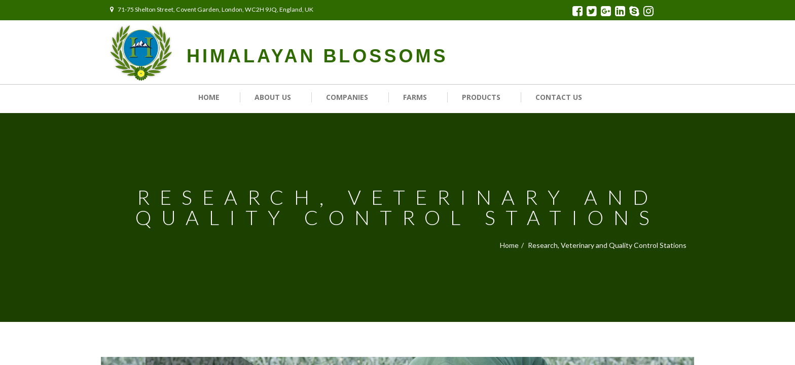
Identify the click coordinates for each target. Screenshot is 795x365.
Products (481, 97)
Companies (347, 97)
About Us (273, 97)
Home (209, 97)
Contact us (558, 97)
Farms (415, 97)
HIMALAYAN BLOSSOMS (317, 56)
